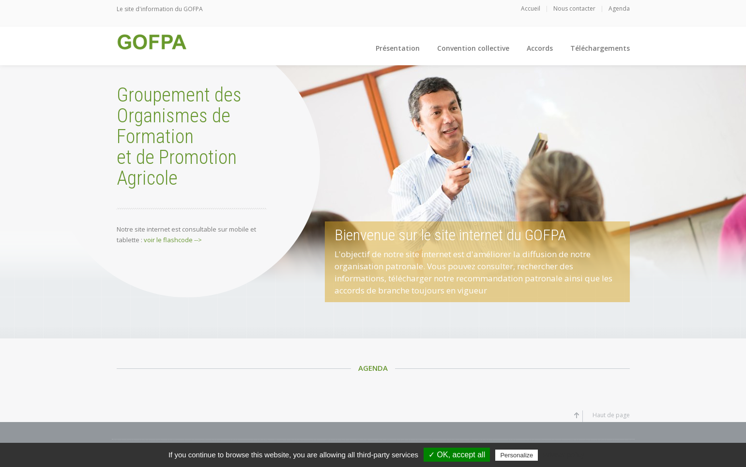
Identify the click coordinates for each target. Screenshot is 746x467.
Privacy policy (563, 455)
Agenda (619, 8)
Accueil (530, 8)
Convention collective (473, 48)
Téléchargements (600, 48)
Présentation (398, 48)
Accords (540, 48)
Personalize (516, 455)
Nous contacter (574, 8)
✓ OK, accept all (456, 455)
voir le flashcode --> (173, 239)
